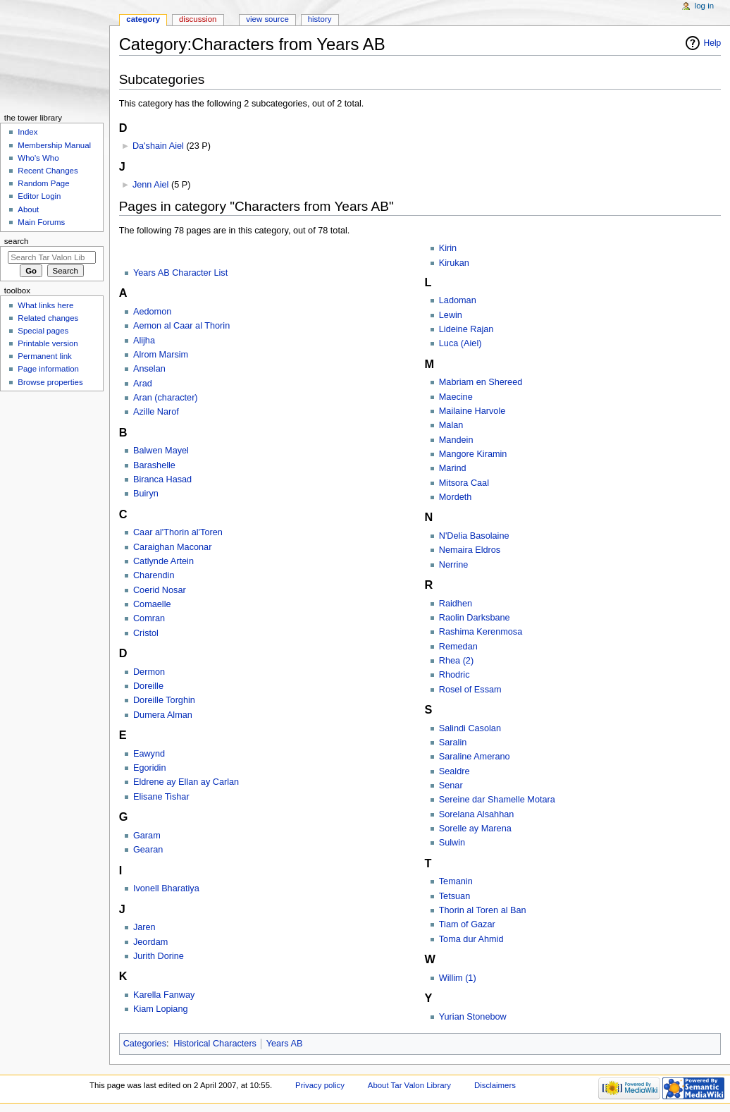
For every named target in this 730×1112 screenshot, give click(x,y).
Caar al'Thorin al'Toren (178, 532)
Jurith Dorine (158, 956)
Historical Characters (214, 1044)
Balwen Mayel (161, 451)
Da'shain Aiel (158, 146)
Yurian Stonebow (473, 1017)
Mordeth (455, 497)
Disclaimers (495, 1085)
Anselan (149, 369)
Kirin (448, 248)
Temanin (456, 881)
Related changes (48, 318)
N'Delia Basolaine (474, 536)
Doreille (148, 686)
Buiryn (146, 494)
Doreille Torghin (164, 700)
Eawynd (149, 754)
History (320, 19)
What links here (45, 305)
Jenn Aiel (150, 185)
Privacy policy (320, 1085)
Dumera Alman (162, 715)
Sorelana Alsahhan (476, 814)
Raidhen (455, 604)
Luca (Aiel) (460, 343)
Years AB (284, 1044)
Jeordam (150, 942)
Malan (451, 425)
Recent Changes (48, 170)
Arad (142, 384)
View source (267, 19)
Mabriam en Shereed (480, 382)
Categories (144, 1044)
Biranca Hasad (162, 479)
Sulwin (452, 843)
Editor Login (39, 196)
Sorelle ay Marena (475, 828)
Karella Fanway (163, 995)
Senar (451, 785)
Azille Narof (156, 412)
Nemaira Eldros (469, 550)
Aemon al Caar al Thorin (181, 326)
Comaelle (152, 604)
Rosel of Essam (470, 690)
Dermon (149, 672)
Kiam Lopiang (160, 1009)
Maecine (456, 397)
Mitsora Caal (464, 483)
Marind (452, 468)
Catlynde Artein (163, 561)
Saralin (453, 742)
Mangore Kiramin (473, 454)
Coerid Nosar (159, 590)
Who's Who (38, 158)
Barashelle (154, 465)
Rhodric (454, 675)
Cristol (146, 633)
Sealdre (454, 771)
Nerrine (454, 565)
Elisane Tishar (161, 797)
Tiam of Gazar (467, 924)
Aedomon (152, 312)
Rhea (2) (456, 661)
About (28, 209)
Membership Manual (54, 145)
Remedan (458, 647)
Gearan (148, 850)
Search (16, 241)
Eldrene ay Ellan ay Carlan (186, 782)
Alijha (144, 341)
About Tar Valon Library (409, 1085)
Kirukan (454, 263)
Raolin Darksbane (474, 618)
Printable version (48, 343)
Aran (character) (165, 398)
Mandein (456, 440)
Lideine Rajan (466, 329)
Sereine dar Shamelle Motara (497, 800)
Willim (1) (457, 978)
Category (143, 19)
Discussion (197, 19)
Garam (147, 836)
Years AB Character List (180, 273)
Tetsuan (454, 896)
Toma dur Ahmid (471, 939)
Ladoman (457, 300)
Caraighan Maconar (172, 547)
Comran (149, 618)
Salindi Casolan (470, 728)
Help (713, 43)
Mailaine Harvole (472, 411)
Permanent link (44, 356)
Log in (704, 5)
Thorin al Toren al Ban (482, 910)
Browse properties (50, 382)
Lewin (450, 315)
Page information (48, 369)
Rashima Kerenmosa (480, 632)
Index (27, 132)
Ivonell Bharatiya (166, 888)
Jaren (144, 927)
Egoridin (149, 768)
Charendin (154, 575)
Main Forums (41, 222)
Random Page (43, 183)
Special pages (43, 330)
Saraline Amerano (474, 757)
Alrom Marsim (160, 355)
